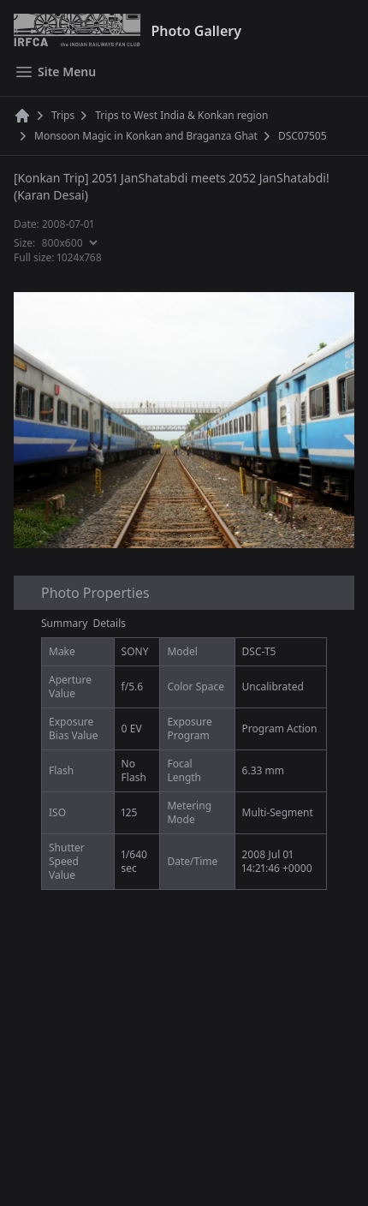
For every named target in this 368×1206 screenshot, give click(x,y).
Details (110, 623)
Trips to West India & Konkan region (181, 115)
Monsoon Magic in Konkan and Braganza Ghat (146, 136)
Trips (62, 115)
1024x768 (79, 257)
